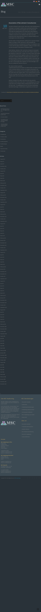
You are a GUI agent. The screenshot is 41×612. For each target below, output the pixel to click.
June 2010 (2, 314)
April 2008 (2, 372)
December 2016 (3, 166)
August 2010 (3, 309)
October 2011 (3, 276)
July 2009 (2, 338)
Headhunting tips (4, 143)
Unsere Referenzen (26, 436)
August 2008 (3, 362)
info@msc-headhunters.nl (6, 471)
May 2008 (2, 369)
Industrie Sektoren (25, 429)
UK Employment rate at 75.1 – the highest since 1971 (5, 110)
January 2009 (3, 352)
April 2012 (2, 262)
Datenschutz (24, 404)
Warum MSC (24, 417)
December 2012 (3, 242)
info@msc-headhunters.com (6, 451)
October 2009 (3, 331)
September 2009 (4, 333)
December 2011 (3, 271)
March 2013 (3, 235)
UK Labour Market (4, 117)
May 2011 (2, 288)
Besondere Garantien (26, 402)
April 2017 (2, 163)
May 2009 (2, 343)
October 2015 (3, 187)
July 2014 (2, 207)
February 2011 (3, 295)
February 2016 (3, 183)
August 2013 (3, 223)
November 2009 (3, 328)
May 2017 (2, 161)
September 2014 (4, 202)
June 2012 (2, 257)
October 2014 (3, 199)
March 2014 (3, 211)
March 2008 (3, 374)
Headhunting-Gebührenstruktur (28, 409)
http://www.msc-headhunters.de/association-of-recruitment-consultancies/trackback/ (23, 92)
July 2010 (2, 312)
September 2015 (4, 190)
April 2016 (2, 178)
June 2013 (2, 228)
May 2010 (2, 317)
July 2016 (2, 173)
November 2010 (3, 302)
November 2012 (3, 245)
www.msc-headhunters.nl (6, 472)
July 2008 (2, 364)
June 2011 (2, 285)
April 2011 (2, 290)
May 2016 (2, 175)
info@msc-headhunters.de (6, 461)
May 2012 (2, 259)
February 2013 (3, 238)
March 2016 (3, 180)
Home (19, 12)
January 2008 (3, 379)
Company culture (4, 136)
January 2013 (3, 240)
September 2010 (4, 307)
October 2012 (3, 247)
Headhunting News (4, 141)
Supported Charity (4, 148)
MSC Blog (23, 12)
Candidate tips (3, 134)
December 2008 (3, 355)
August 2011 (3, 281)
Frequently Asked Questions (27, 426)
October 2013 (3, 218)
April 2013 (2, 233)
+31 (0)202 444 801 (5, 469)
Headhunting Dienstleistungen (28, 407)
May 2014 (2, 209)
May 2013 (2, 230)
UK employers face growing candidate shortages (4, 120)
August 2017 (3, 159)
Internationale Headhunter (27, 412)
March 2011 (3, 293)
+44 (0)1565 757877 (5, 450)
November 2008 (3, 357)
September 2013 (4, 221)
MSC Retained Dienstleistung (27, 431)
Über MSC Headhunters (26, 434)
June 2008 (2, 367)
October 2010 (3, 305)
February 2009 (3, 350)
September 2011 (4, 278)
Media (2, 146)
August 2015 (3, 192)
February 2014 (3, 214)
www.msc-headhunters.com (6, 453)
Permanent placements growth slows (5, 114)
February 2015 (3, 195)
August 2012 (3, 252)
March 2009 (3, 348)
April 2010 (2, 319)
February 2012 (3, 266)
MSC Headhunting (17, 478)
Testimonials (3, 151)
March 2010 (3, 321)
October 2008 (3, 360)
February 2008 (3, 376)
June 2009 (2, 340)
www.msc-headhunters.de (6, 462)
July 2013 (2, 226)
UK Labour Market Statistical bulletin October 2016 (4, 125)
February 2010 (3, 324)
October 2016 (3, 168)
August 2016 (3, 171)
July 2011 (2, 283)
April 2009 (2, 345)
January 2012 (3, 269)
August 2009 (3, 336)
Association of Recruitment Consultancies (22, 23)
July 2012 (2, 254)
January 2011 (3, 297)
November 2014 (3, 197)
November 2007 (3, 384)
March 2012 (3, 264)
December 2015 (3, 185)
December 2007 (3, 381)
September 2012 (4, 250)
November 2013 (3, 216)
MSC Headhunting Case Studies (28, 414)
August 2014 (3, 204)
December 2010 (3, 300)
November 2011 (3, 273)
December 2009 (3, 326)
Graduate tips (3, 139)
